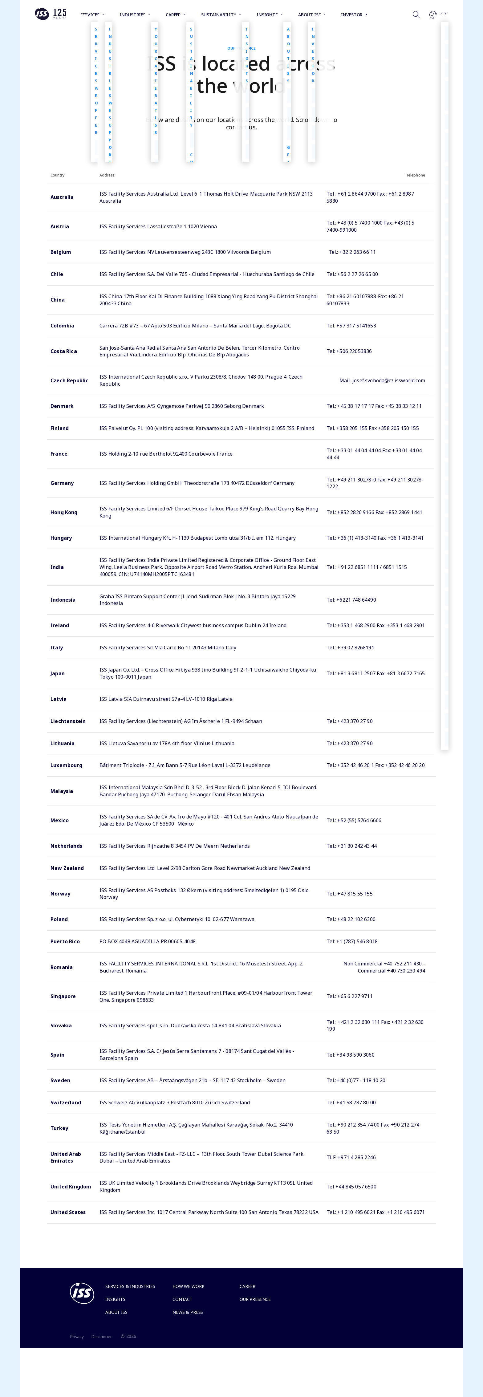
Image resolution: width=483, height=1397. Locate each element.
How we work (188, 1286)
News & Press (187, 1312)
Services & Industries (130, 1286)
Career (247, 1286)
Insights (115, 1299)
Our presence (255, 1299)
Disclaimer (101, 1336)
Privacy (77, 1336)
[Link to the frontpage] (50, 18)
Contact (182, 1299)
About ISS (116, 1312)
